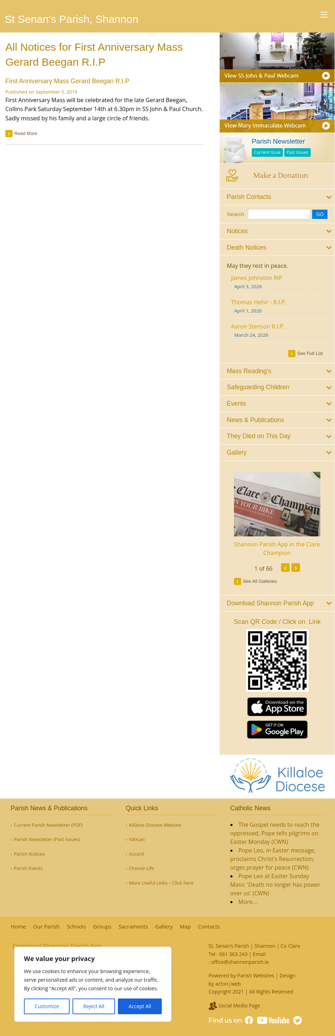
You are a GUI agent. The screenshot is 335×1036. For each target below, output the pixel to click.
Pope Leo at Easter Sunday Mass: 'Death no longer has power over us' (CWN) (275, 884)
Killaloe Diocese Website (155, 825)
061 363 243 (233, 954)
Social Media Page (234, 1005)
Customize (47, 1006)
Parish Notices (29, 854)
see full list (310, 353)
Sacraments (133, 926)
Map (185, 926)
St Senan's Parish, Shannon (71, 19)
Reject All (93, 1006)
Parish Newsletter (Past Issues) (47, 839)
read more (25, 133)
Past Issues (298, 152)
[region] (92, 984)
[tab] (277, 197)
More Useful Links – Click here (161, 883)
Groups (102, 926)
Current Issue (267, 152)
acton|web (228, 983)
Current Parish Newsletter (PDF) (48, 825)
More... (248, 902)
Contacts (209, 926)
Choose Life (141, 868)
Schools (76, 926)
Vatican (137, 839)
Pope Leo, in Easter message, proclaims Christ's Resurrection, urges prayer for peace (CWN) (273, 858)
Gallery (163, 926)
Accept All (140, 1006)
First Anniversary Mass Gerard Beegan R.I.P (67, 81)
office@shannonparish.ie (240, 962)
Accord (136, 854)
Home (18, 926)
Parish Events (28, 868)
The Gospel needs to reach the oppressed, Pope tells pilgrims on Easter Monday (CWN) (275, 833)
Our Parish (46, 926)
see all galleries (260, 581)
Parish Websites (255, 975)
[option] (277, 514)
